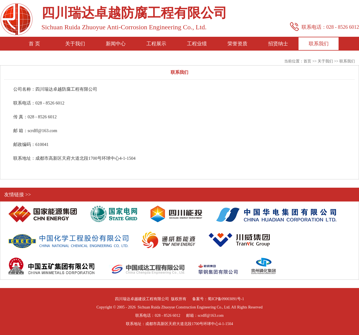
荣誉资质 (237, 43)
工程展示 (156, 43)
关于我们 (75, 43)
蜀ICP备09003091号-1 (226, 299)
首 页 (34, 43)
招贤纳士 (278, 43)
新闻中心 (116, 43)
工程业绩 (197, 43)
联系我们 (319, 43)
